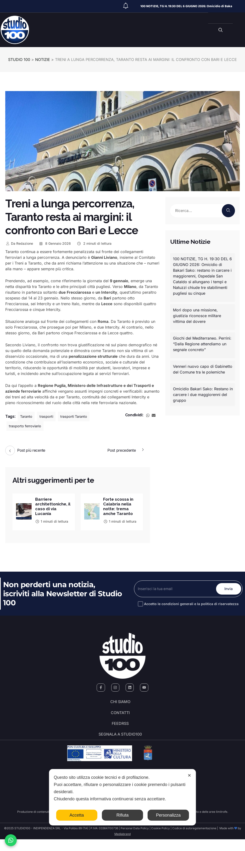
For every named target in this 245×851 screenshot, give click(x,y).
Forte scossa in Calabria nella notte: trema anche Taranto (119, 507)
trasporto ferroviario (27, 426)
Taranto (27, 416)
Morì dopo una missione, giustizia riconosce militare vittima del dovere (197, 316)
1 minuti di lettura (51, 522)
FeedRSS (120, 731)
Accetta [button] (77, 815)
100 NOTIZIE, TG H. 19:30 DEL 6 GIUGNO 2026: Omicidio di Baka (186, 6)
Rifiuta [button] (122, 815)
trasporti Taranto (78, 416)
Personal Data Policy (135, 840)
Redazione (19, 243)
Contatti (120, 717)
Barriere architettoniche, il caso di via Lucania (53, 507)
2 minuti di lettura (94, 243)
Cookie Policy (160, 840)
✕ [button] (189, 775)
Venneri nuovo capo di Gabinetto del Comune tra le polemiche (202, 369)
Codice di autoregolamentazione (194, 840)
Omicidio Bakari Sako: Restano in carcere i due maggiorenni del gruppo (203, 394)
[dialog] (122, 797)
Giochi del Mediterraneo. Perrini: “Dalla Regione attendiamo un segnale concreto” (202, 344)
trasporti (48, 416)
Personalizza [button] (168, 815)
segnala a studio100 (120, 744)
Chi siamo (120, 704)
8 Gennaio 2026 (55, 243)
